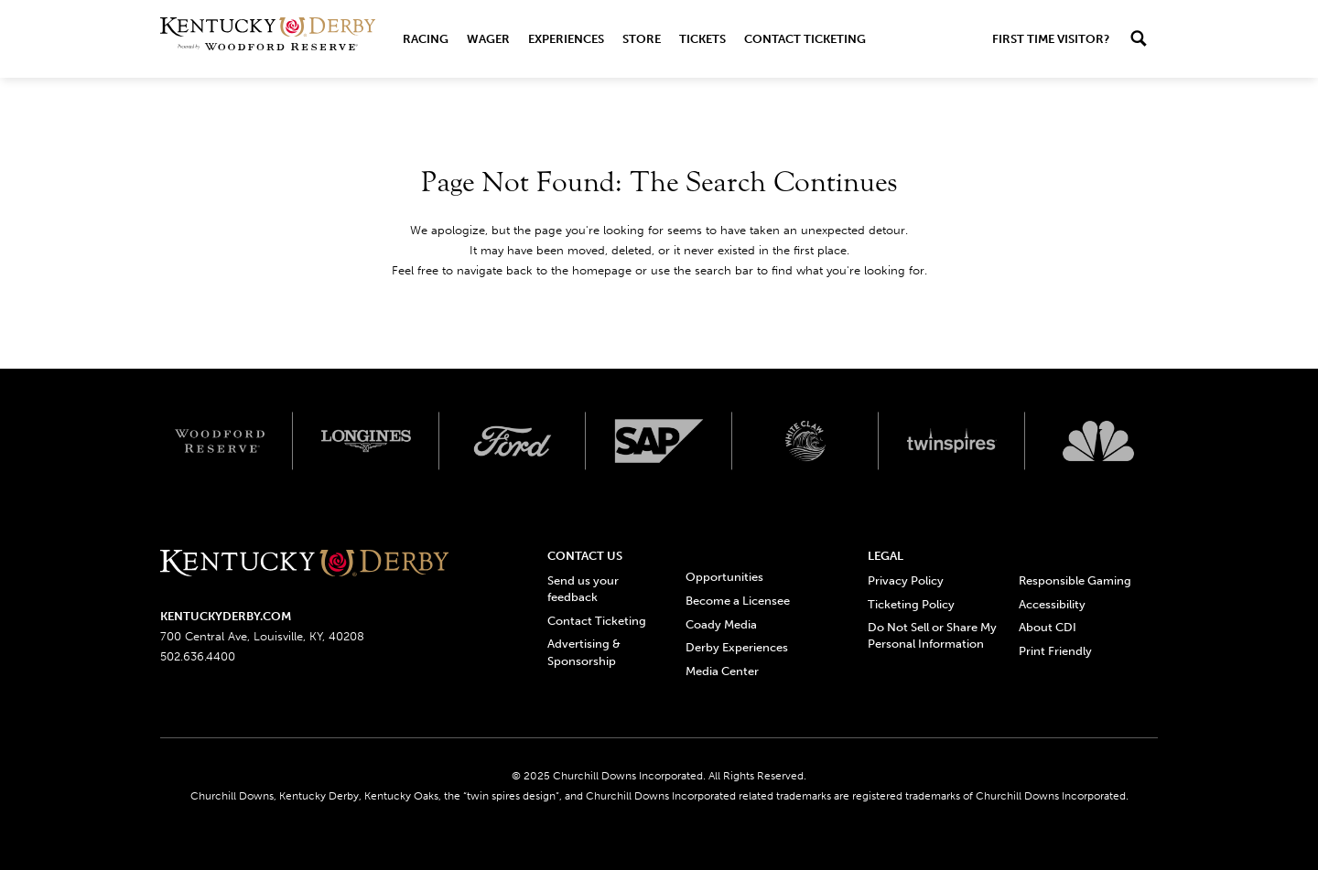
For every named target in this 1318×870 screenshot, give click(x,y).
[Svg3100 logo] (1098, 441)
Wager (488, 39)
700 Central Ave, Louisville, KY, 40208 (262, 636)
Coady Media (721, 624)
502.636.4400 (197, 656)
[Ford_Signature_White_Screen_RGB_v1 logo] (512, 441)
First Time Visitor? (1050, 39)
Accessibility (1052, 604)
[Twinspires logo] (951, 441)
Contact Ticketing (805, 39)
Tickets (702, 39)
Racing (425, 39)
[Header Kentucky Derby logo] (267, 39)
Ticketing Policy (911, 604)
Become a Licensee (738, 600)
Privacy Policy (906, 580)
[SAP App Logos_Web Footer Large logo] (659, 441)
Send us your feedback (583, 589)
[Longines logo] (366, 441)
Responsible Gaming (1075, 580)
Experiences (566, 39)
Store (641, 39)
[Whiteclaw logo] (805, 441)
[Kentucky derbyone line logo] (304, 564)
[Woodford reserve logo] (219, 441)
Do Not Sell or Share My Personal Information (932, 635)
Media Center (722, 671)
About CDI (1047, 627)
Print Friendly (1055, 651)
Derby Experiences (737, 647)
